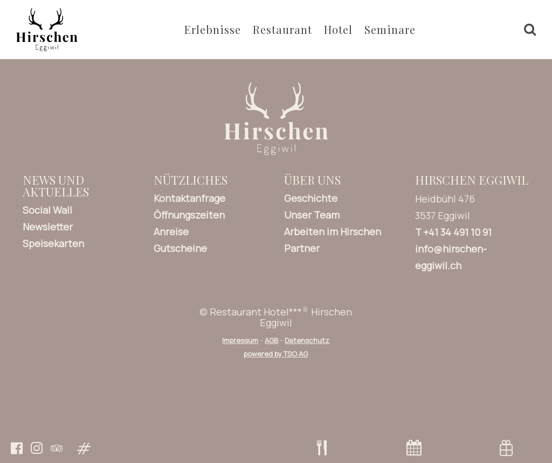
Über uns (312, 180)
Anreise (171, 231)
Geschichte (310, 198)
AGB (271, 340)
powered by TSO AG (276, 354)
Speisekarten (53, 243)
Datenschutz (307, 340)
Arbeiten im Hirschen (332, 231)
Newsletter (48, 226)
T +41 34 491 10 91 (453, 232)
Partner (302, 248)
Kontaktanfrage (189, 198)
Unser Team (312, 214)
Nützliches (190, 180)
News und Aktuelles (56, 186)
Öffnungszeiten (189, 214)
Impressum (240, 340)
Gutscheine (180, 248)
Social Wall (47, 210)
